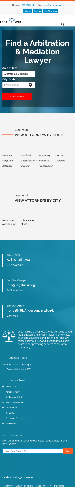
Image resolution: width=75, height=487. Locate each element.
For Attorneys (51, 11)
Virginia (61, 160)
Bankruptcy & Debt (12, 397)
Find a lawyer (17, 96)
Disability (8, 412)
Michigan (25, 165)
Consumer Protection (13, 418)
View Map (12, 315)
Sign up (37, 11)
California (7, 160)
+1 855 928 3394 (26, 5)
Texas (60, 155)
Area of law (9, 68)
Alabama (7, 155)
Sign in (27, 11)
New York (44, 160)
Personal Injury (11, 391)
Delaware (7, 165)
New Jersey (44, 155)
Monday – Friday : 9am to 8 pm (17, 364)
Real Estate (9, 423)
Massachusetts (28, 160)
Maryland (26, 155)
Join (68, 451)
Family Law (9, 386)
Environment (9, 407)
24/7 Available (15, 265)
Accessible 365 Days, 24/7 (19, 368)
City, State (9, 79)
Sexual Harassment (13, 402)
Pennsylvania (46, 165)
